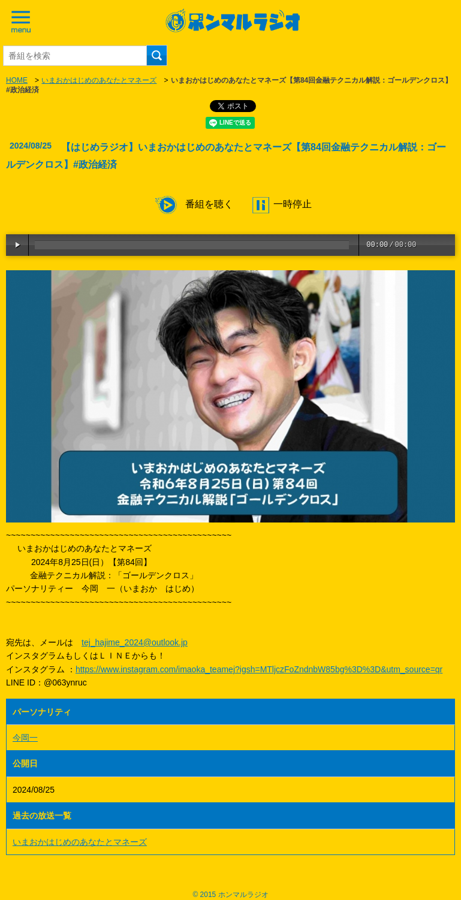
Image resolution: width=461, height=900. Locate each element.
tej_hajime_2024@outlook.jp (135, 642)
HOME (17, 80)
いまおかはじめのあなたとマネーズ (98, 80)
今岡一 (25, 737)
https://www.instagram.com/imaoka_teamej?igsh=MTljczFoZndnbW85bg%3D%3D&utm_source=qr (259, 669)
